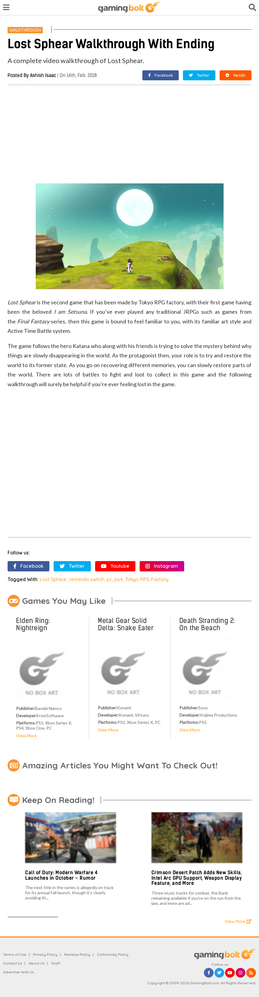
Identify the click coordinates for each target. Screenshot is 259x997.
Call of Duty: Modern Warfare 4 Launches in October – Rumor (61, 875)
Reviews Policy (77, 954)
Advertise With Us (18, 972)
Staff (55, 963)
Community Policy (112, 954)
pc (109, 579)
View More (26, 735)
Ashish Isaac (43, 75)
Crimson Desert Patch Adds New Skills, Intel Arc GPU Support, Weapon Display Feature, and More (196, 878)
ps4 (119, 579)
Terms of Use (14, 954)
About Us (37, 963)
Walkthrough (25, 30)
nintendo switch (86, 579)
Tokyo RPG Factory (146, 579)
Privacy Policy (45, 954)
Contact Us (12, 963)
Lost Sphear (53, 579)
